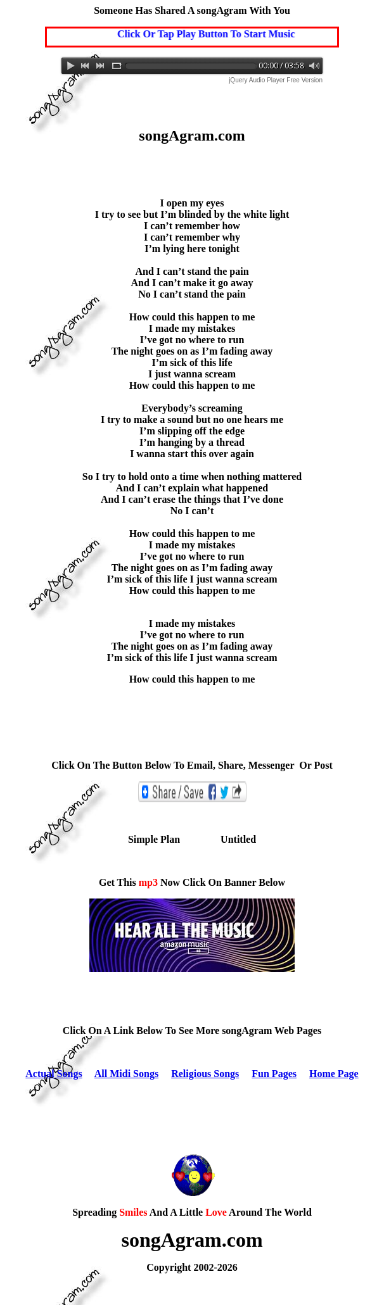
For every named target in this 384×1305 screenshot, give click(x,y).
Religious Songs (205, 1073)
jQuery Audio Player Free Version (276, 80)
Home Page (334, 1073)
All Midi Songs (126, 1073)
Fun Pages (274, 1073)
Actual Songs (53, 1073)
